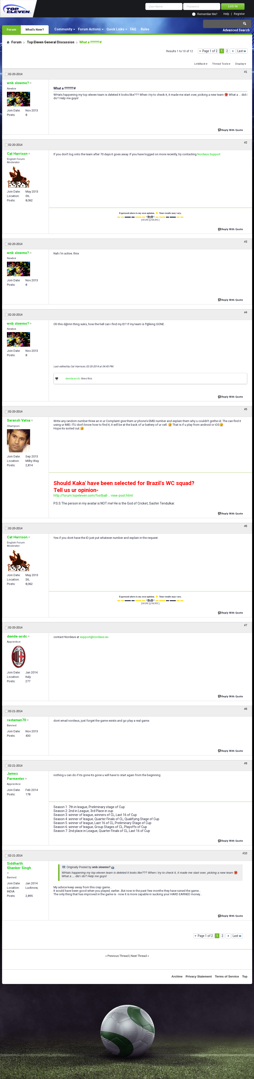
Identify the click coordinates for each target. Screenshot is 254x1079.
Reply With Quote (231, 130)
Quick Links (115, 29)
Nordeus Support (208, 154)
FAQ (133, 29)
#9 (245, 763)
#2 (245, 142)
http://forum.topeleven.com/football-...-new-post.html (93, 495)
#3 (245, 241)
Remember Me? (207, 14)
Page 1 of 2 (209, 51)
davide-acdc (72, 378)
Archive (177, 976)
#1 (245, 71)
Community (63, 29)
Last (241, 51)
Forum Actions (89, 29)
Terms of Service (227, 976)
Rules (145, 29)
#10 (244, 853)
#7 (245, 625)
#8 (245, 709)
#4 (245, 312)
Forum (11, 29)
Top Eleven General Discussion (50, 42)
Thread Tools (220, 63)
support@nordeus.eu (94, 637)
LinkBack (199, 63)
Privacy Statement (199, 976)
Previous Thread (118, 956)
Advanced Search (236, 30)
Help (226, 14)
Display (239, 63)
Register (239, 14)
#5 (245, 409)
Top (245, 976)
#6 (245, 526)
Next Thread (139, 956)
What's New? (34, 29)
